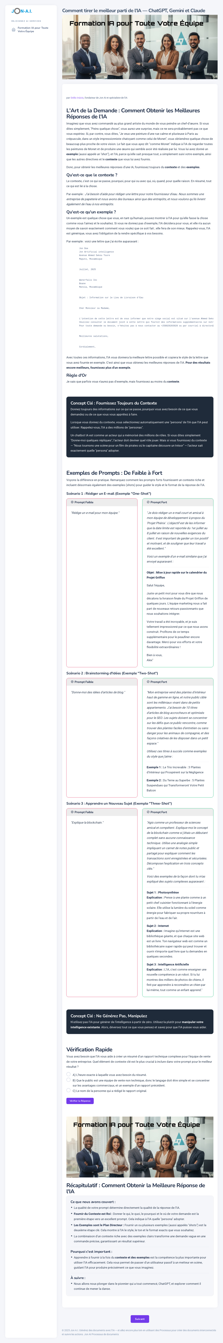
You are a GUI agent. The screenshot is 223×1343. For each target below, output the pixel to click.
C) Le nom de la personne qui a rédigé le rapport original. (110, 1091)
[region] (31, 680)
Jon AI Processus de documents (101, 1334)
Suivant (140, 1319)
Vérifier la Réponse (80, 1101)
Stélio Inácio (77, 97)
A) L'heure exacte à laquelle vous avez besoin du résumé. (110, 1075)
